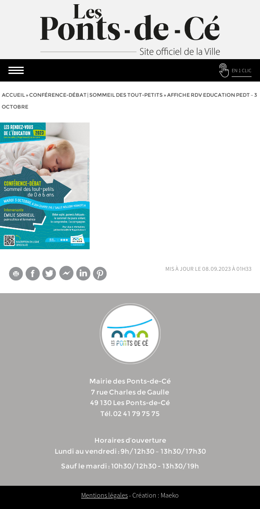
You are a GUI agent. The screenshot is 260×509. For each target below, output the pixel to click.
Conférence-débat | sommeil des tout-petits (96, 95)
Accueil (13, 95)
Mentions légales (104, 495)
